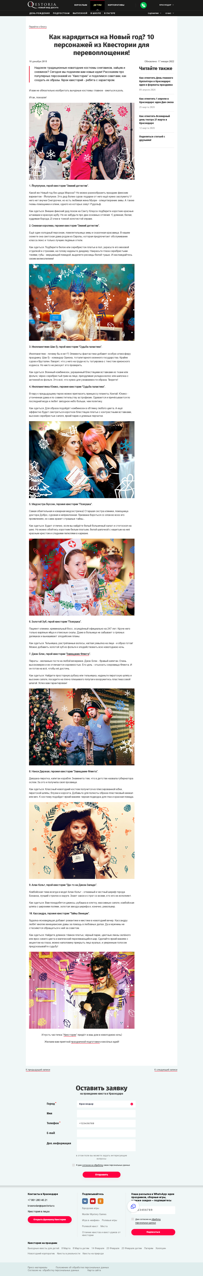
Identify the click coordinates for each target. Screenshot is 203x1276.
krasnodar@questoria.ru (41, 1206)
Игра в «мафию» (91, 1220)
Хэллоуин (161, 1248)
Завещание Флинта (78, 654)
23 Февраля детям (132, 1248)
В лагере (109, 13)
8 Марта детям (81, 1248)
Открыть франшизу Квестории (49, 1219)
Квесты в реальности (68, 1254)
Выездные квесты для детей (43, 1248)
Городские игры (90, 1208)
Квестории (70, 1035)
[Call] (143, 5)
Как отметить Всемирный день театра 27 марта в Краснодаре (154, 120)
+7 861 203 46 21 (37, 1200)
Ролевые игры (109, 1220)
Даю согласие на (148, 1221)
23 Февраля (113, 1248)
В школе (96, 13)
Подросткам (61, 13)
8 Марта (66, 1248)
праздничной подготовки (85, 1042)
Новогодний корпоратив (41, 1254)
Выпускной (80, 13)
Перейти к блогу (38, 27)
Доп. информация (59, 1143)
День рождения (39, 13)
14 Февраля (98, 1248)
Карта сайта (94, 1270)
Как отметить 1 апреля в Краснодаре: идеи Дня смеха (156, 100)
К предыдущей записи (38, 1070)
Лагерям (148, 1248)
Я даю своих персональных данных (103, 1165)
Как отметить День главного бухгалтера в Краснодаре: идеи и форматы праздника (156, 81)
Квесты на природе (93, 1254)
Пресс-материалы (37, 1268)
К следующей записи (165, 1070)
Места (104, 1226)
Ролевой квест (90, 1226)
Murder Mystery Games (94, 1214)
